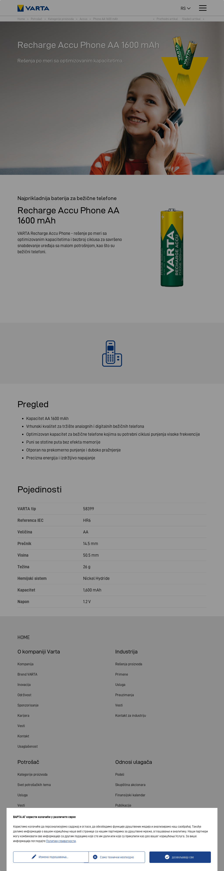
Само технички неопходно (117, 857)
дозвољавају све (183, 857)
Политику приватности (61, 841)
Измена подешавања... (49, 857)
